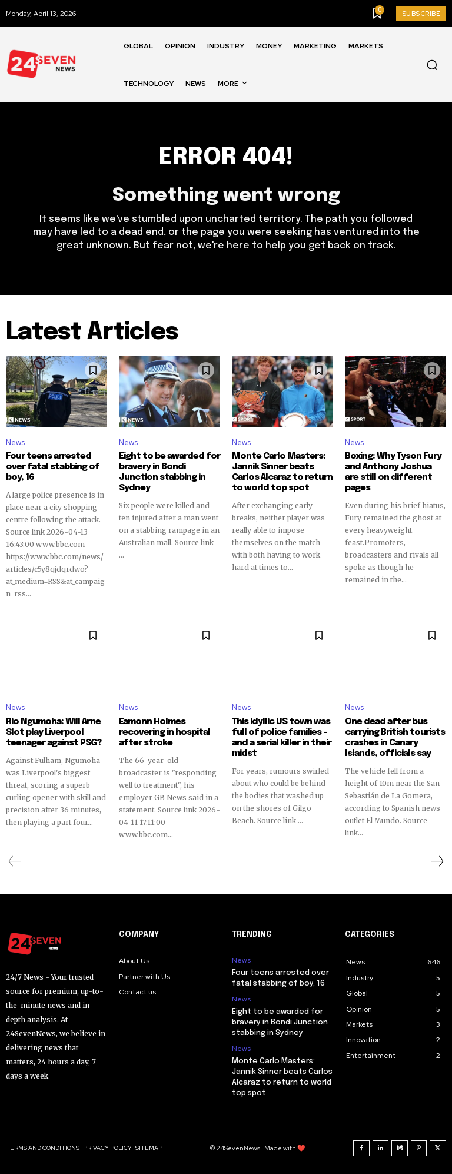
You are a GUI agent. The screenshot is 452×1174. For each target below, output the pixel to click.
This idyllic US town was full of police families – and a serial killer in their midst (281, 737)
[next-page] (436, 861)
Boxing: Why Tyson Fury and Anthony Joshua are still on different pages (393, 472)
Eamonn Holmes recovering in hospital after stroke (164, 732)
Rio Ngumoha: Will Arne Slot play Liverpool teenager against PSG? (53, 732)
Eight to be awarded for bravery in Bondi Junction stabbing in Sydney (169, 472)
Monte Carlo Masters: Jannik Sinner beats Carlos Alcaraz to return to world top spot (282, 472)
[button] (432, 65)
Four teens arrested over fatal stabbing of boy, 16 (52, 467)
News (15, 442)
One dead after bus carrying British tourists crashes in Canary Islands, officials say (395, 737)
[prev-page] (15, 861)
